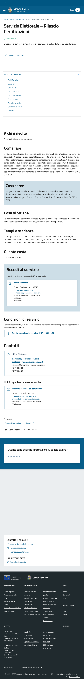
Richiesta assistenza (30, 645)
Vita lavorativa (47, 621)
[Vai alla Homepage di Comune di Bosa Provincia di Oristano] (19, 10)
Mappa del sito (8, 667)
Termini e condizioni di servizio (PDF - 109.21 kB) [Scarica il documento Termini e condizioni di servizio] (33, 333)
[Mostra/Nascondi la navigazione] (4, 9)
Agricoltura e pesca (30, 591)
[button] (7, 3)
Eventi (65, 614)
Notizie (65, 591)
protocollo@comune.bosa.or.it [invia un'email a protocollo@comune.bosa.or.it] (24, 396)
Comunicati (66, 595)
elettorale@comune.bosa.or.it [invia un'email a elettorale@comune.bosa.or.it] (25, 290)
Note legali (46, 641)
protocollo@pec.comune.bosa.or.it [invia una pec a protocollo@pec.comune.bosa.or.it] (27, 293)
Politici (6, 604)
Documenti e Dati (9, 611)
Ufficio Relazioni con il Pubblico (11, 646)
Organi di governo (9, 591)
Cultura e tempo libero (31, 611)
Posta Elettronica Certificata (9, 651)
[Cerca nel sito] (77, 10)
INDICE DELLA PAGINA (12, 74)
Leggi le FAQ (27, 632)
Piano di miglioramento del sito (32, 667)
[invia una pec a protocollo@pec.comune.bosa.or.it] (27, 361)
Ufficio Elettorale (21, 282)
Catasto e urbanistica (30, 608)
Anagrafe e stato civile (31, 598)
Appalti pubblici (28, 601)
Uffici (5, 598)
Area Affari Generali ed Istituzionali (27, 388)
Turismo (45, 617)
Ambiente (27, 595)
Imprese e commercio (50, 598)
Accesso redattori (74, 677)
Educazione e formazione (32, 614)
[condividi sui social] (9, 55)
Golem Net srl (42, 674)
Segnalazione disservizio (31, 641)
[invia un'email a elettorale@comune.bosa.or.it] (25, 358)
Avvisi (65, 598)
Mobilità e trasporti (49, 601)
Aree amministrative (10, 595)
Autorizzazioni (28, 604)
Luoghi (65, 611)
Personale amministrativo (12, 608)
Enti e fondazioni (9, 601)
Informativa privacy (49, 638)
